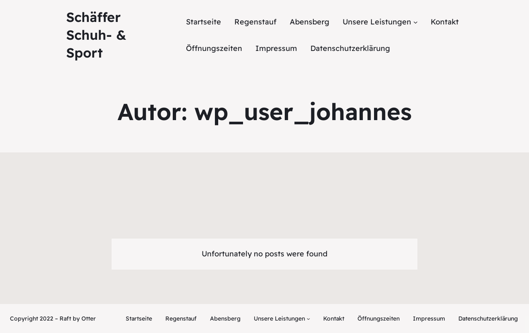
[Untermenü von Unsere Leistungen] (380, 22)
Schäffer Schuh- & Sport (96, 35)
